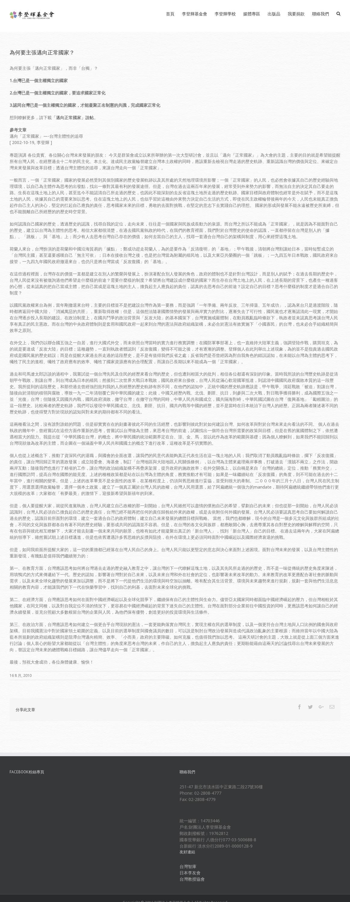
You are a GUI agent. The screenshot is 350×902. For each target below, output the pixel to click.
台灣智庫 (188, 866)
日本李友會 (190, 873)
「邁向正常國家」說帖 (73, 117)
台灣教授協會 (192, 879)
